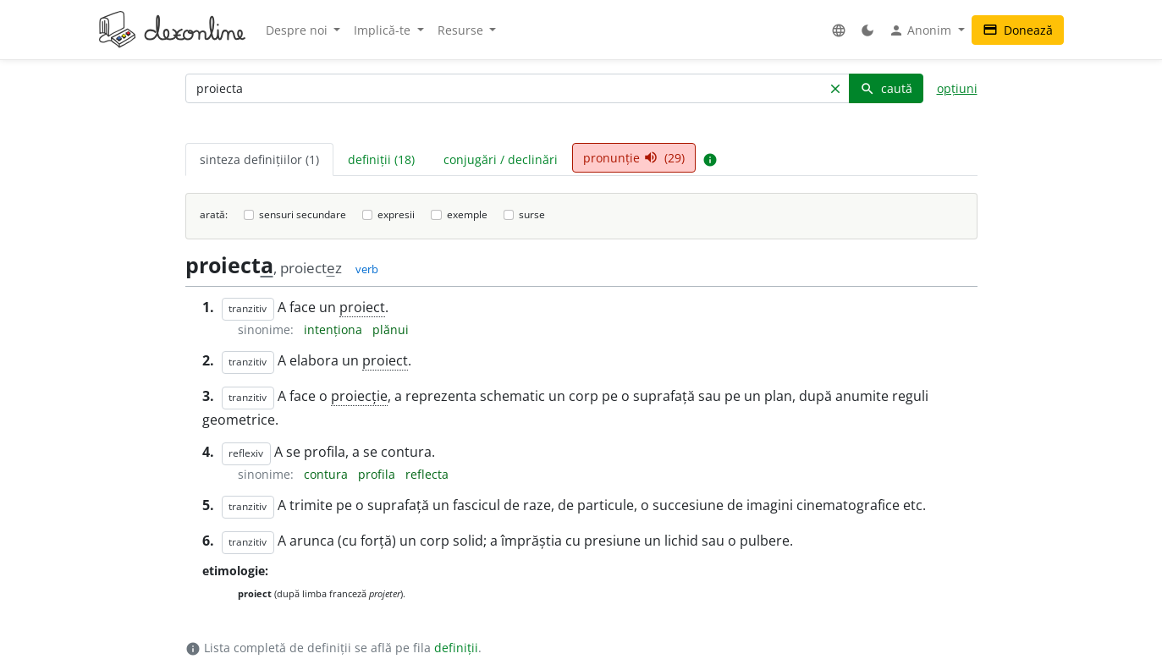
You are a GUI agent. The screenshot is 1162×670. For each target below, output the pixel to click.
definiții (456, 648)
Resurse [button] (462, 30)
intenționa (335, 329)
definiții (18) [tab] (381, 159)
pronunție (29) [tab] (634, 158)
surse (532, 214)
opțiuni (957, 88)
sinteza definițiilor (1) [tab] (259, 159)
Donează (1018, 30)
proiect (362, 307)
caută (886, 88)
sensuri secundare (302, 214)
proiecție (359, 396)
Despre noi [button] (298, 30)
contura (327, 474)
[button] (838, 30)
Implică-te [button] (384, 30)
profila (378, 474)
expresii (396, 214)
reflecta (427, 474)
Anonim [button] (922, 30)
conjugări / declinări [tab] (500, 159)
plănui (390, 329)
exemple (467, 214)
